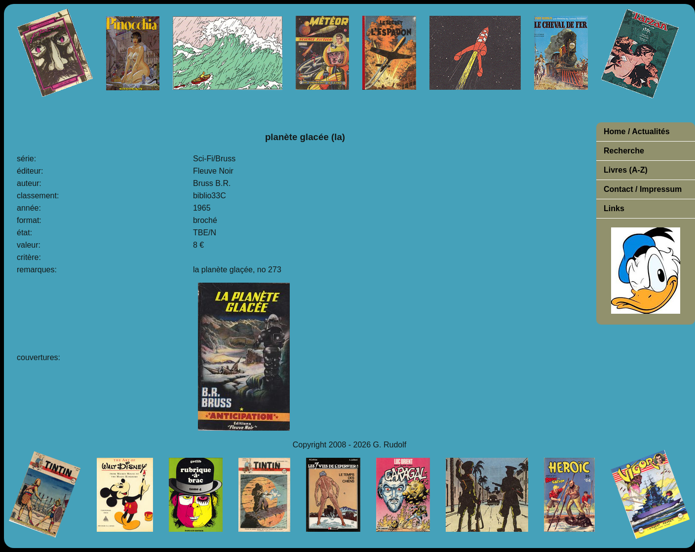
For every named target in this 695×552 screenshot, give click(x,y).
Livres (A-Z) (626, 170)
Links (614, 208)
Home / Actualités (637, 131)
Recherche (624, 151)
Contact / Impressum (643, 189)
